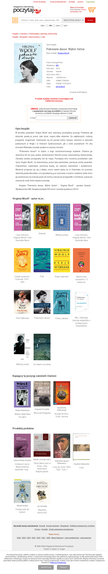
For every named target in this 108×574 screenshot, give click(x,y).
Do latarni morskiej (42, 364)
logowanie (90, 2)
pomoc (81, 2)
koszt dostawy (40, 2)
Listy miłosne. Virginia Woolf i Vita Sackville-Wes (81, 238)
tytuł (65, 25)
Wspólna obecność (42, 511)
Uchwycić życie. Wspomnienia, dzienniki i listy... (22, 467)
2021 (43, 538)
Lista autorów (85, 538)
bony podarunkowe (58, 2)
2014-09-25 (60, 87)
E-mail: (33, 118)
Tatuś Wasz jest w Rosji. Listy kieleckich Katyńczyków (42, 467)
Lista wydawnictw (72, 538)
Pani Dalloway (22, 318)
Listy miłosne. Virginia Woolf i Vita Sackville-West (22, 238)
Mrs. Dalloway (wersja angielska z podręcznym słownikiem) (81, 321)
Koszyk (42, 526)
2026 (19, 538)
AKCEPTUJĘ (46, 567)
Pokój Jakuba (62, 318)
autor (58, 25)
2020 (48, 538)
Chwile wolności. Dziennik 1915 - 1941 (22, 279)
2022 (38, 538)
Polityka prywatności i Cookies (82, 526)
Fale (42, 276)
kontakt (72, 2)
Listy (81, 467)
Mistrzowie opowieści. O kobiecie (81, 279)
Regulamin (64, 526)
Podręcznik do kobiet (22, 510)
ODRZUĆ (63, 567)
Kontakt (44, 529)
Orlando (42, 233)
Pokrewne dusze (42, 318)
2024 (29, 538)
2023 (34, 538)
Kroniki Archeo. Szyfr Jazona (62, 415)
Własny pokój (62, 235)
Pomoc (37, 529)
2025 (24, 538)
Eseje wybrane (62, 276)
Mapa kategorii (57, 538)
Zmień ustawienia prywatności (61, 529)
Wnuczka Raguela (42, 413)
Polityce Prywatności (58, 563)
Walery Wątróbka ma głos (22, 415)
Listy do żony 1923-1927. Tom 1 (62, 468)
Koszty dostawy (52, 526)
